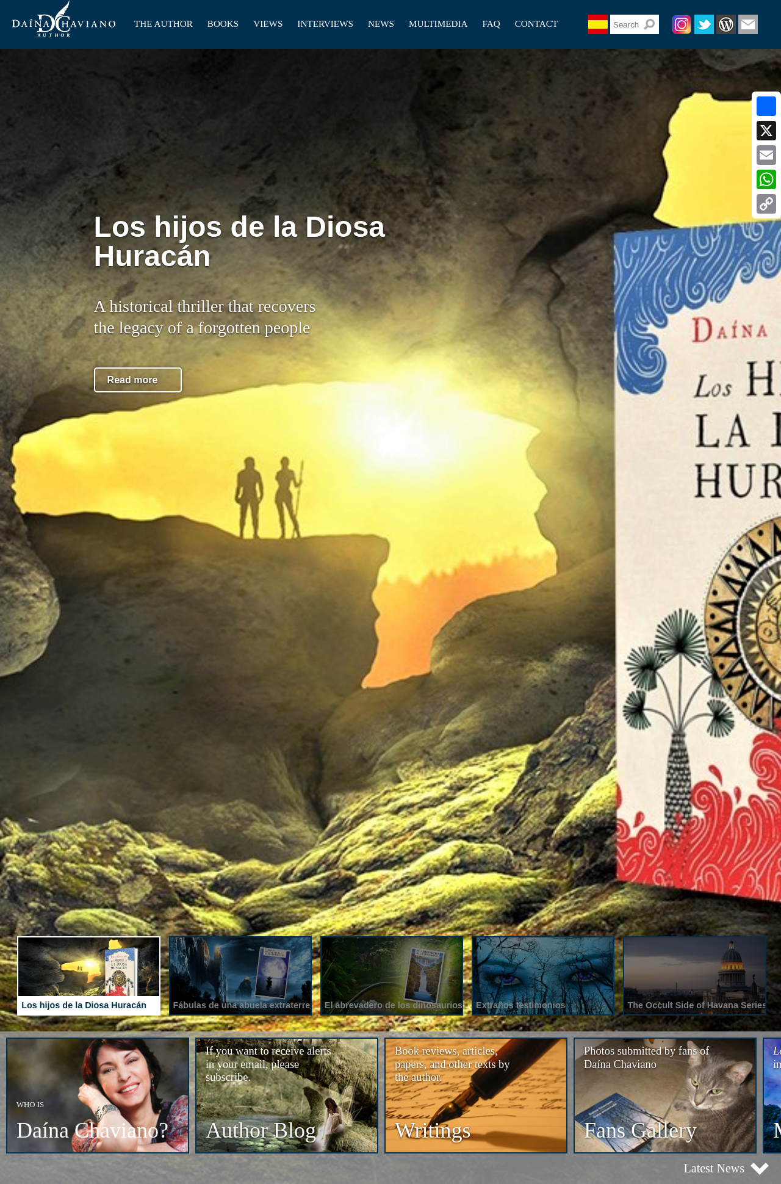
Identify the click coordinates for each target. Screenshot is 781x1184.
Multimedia (438, 23)
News (381, 23)
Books (223, 23)
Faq (491, 23)
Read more (132, 380)
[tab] (87, 977)
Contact (536, 23)
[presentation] (88, 976)
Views (268, 23)
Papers (265, 34)
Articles (268, 20)
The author (163, 23)
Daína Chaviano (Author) (63, 18)
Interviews (325, 23)
